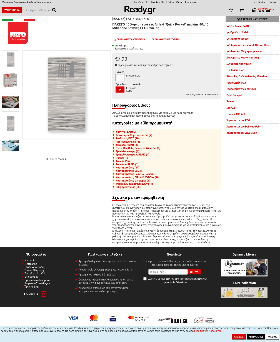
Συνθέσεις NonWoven (238, 63)
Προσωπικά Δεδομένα (37, 280)
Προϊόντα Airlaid (237, 32)
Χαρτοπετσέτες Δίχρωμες (241, 132)
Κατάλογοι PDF (141, 2)
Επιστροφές (31, 276)
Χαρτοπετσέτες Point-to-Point (243, 126)
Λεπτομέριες (256, 337)
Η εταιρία (29, 260)
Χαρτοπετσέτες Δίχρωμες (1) (133, 180)
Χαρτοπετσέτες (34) (127, 167)
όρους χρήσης (172, 279)
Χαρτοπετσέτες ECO (238, 120)
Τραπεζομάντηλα (236, 82)
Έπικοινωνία (191, 2)
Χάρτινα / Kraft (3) (126, 132)
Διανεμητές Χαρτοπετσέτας (242, 57)
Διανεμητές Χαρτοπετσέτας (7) (134, 135)
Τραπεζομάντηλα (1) (127, 151)
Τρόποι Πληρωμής (34, 270)
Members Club (158, 2)
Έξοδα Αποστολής (34, 267)
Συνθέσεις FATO (237, 26)
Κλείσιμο (272, 337)
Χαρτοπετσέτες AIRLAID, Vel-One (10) (137, 177)
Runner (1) (122, 158)
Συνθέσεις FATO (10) (127, 138)
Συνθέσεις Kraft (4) (127, 145)
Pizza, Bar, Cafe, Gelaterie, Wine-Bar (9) (138, 148)
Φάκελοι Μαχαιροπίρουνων (244, 51)
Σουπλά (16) (123, 161)
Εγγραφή (273, 2)
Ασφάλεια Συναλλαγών (37, 283)
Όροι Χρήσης (31, 286)
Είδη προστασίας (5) (127, 187)
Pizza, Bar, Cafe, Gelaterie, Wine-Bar (246, 76)
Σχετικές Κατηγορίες (252, 19)
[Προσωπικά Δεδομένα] (207, 331)
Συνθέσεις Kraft (235, 70)
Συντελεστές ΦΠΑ (34, 273)
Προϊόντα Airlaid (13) (128, 141)
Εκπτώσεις (30, 263)
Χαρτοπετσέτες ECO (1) (129, 170)
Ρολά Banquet (234, 95)
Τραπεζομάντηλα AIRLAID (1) (132, 154)
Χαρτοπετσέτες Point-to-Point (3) (135, 174)
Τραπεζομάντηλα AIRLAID (241, 89)
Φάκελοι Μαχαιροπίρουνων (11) (134, 183)
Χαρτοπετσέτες (237, 38)
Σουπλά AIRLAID (235, 114)
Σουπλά (230, 107)
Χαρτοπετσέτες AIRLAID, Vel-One (247, 45)
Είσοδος (262, 2)
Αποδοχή (239, 337)
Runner (230, 101)
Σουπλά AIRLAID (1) (127, 164)
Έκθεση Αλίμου (175, 2)
